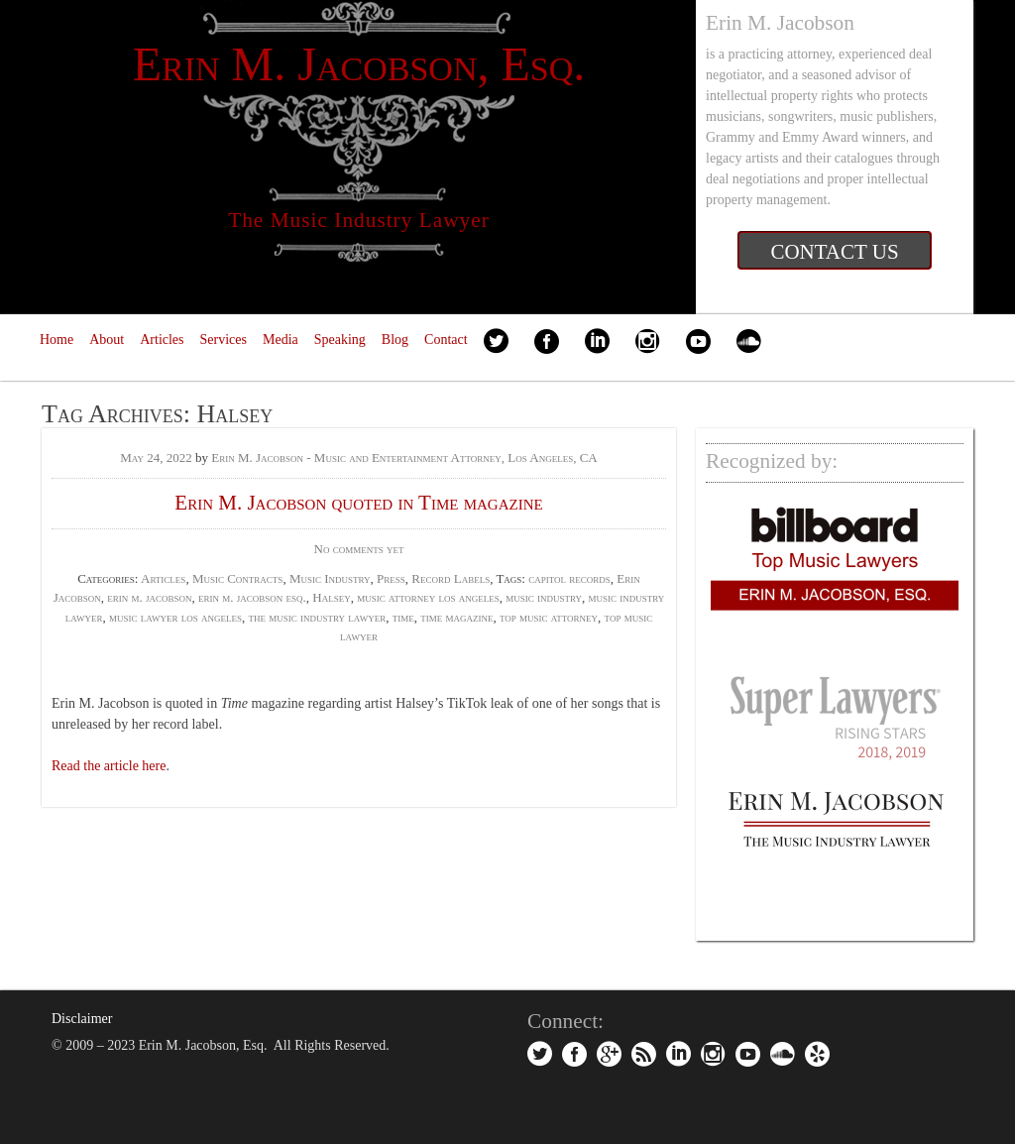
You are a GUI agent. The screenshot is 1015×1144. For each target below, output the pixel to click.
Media (280, 339)
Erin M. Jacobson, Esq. (359, 64)
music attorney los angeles (428, 597)
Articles (161, 339)
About (106, 339)
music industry (544, 597)
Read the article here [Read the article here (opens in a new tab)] (109, 765)
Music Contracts (237, 578)
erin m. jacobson (149, 597)
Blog (395, 339)
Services (223, 339)
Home (56, 339)
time (403, 617)
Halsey (331, 597)
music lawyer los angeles (175, 617)
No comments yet (359, 548)
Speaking (340, 339)
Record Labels (450, 578)
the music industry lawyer (318, 617)
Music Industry (330, 578)
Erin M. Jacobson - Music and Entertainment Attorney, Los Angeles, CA (404, 457)
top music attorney (549, 617)
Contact (446, 339)
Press (391, 578)
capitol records (569, 578)
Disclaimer (82, 1018)
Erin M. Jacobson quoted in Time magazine (358, 503)
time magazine (456, 617)
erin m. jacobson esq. (252, 597)
